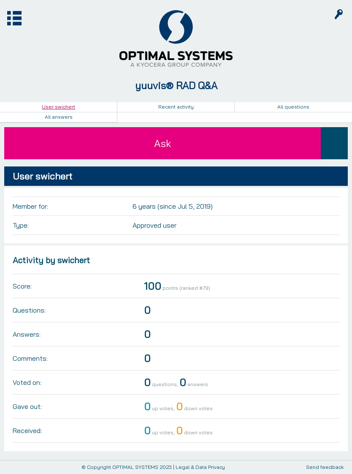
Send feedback (325, 467)
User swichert (58, 107)
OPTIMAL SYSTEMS (135, 467)
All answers (59, 117)
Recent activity (176, 107)
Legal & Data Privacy (200, 467)
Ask (162, 143)
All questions (293, 107)
